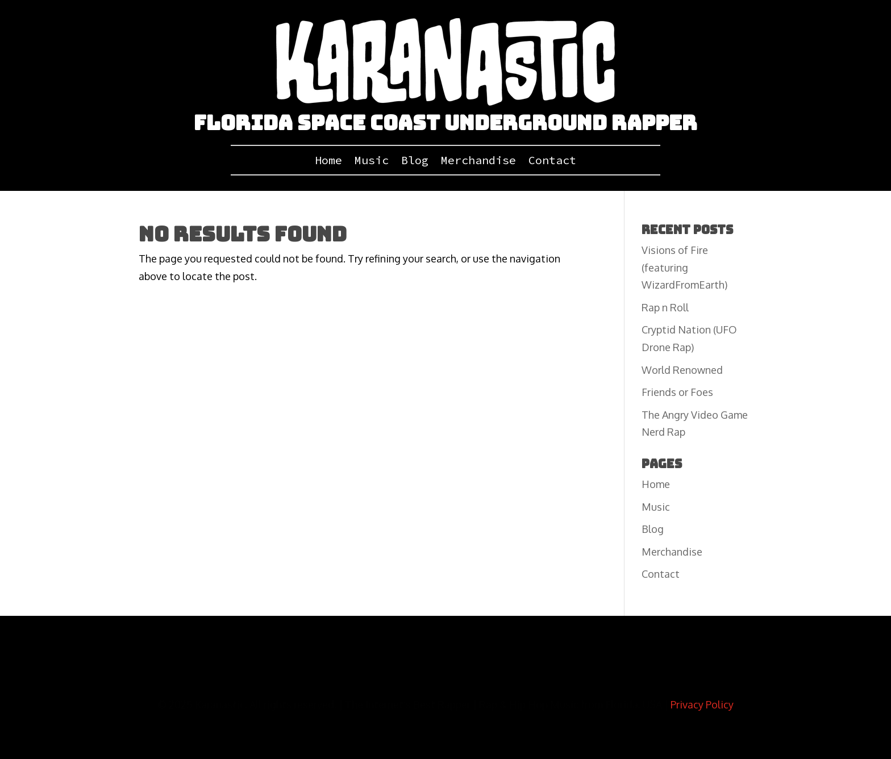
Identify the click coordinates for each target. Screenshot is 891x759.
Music (372, 161)
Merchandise (478, 161)
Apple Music (593, 669)
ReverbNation (443, 669)
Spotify (545, 669)
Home (328, 161)
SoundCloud (382, 669)
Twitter (334, 669)
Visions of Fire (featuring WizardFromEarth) (684, 267)
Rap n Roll (665, 307)
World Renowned (682, 370)
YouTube (292, 669)
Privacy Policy (702, 704)
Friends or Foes (677, 392)
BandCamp (500, 669)
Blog (414, 161)
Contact (552, 161)
